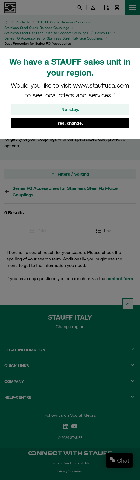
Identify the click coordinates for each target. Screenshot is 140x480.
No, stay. (70, 109)
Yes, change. (70, 123)
